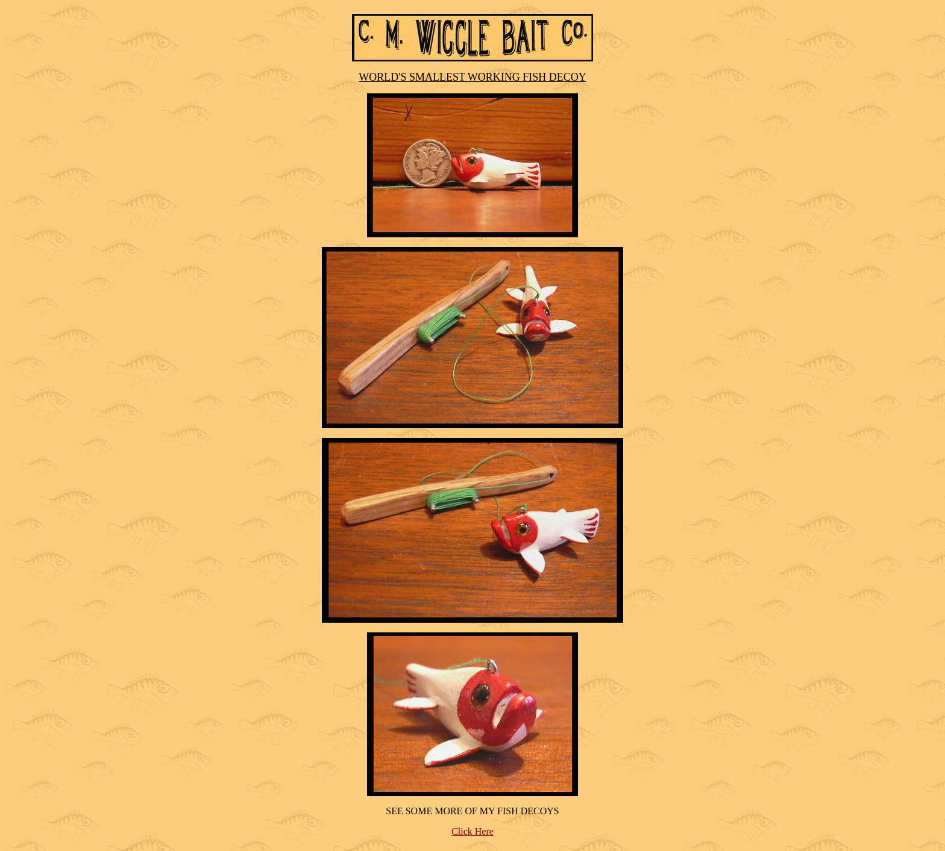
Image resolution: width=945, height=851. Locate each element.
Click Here (472, 831)
